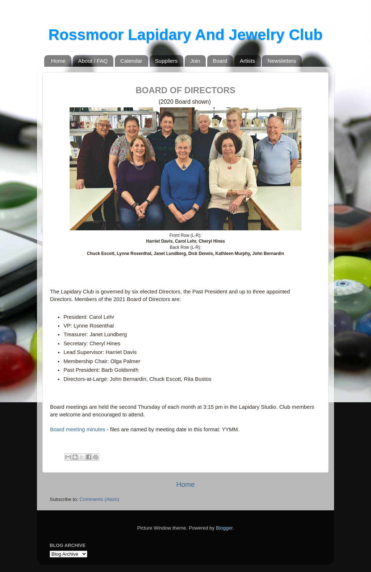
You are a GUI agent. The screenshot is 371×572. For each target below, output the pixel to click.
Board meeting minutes (77, 429)
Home (58, 61)
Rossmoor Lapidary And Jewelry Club (186, 34)
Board (220, 61)
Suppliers (166, 61)
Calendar (131, 61)
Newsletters (281, 61)
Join (195, 61)
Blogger (224, 528)
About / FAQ (93, 61)
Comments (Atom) (100, 499)
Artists (247, 61)
